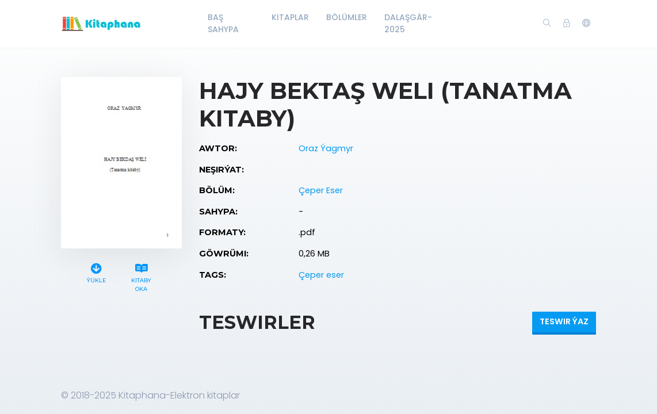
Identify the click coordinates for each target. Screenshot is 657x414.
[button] (586, 23)
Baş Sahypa (223, 23)
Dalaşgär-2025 (408, 23)
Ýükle (96, 271)
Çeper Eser (321, 190)
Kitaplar (290, 17)
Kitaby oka (141, 276)
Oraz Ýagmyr (326, 148)
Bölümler (346, 17)
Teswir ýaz (564, 321)
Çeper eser (321, 275)
